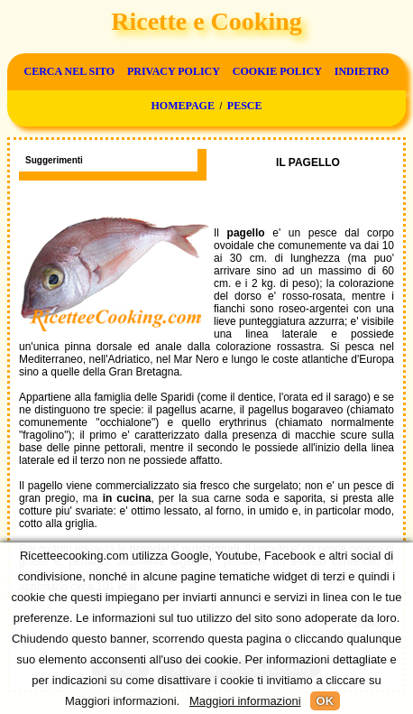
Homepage (182, 105)
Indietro (362, 71)
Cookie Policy (277, 71)
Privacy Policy (173, 71)
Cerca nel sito (69, 71)
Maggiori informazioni (245, 701)
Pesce (244, 105)
